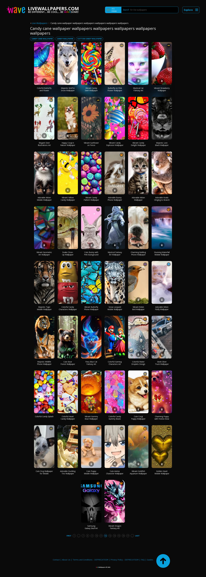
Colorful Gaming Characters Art (115, 362)
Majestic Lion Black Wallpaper (162, 144)
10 (96, 536)
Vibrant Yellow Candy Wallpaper (68, 198)
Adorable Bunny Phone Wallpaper (115, 198)
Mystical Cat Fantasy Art (138, 89)
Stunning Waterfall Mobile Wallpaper (162, 253)
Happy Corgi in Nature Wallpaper (67, 144)
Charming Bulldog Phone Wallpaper (138, 253)
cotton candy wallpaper (89, 38)
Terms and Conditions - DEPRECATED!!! (90, 559)
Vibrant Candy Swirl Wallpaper (91, 89)
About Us (66, 559)
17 (128, 536)
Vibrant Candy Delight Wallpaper (138, 144)
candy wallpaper (65, 38)
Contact (56, 559)
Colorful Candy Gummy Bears (115, 417)
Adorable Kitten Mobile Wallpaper (44, 198)
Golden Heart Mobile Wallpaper (161, 472)
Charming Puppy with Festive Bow (161, 417)
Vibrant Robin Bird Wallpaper (138, 308)
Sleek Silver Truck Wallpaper (162, 362)
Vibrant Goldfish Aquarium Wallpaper (138, 472)
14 (114, 536)
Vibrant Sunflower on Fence (91, 144)
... (78, 536)
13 (110, 536)
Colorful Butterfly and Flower (44, 89)
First (69, 536)
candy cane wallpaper (42, 38)
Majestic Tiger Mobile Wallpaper (44, 308)
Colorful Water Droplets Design (138, 362)
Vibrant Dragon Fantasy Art (114, 527)
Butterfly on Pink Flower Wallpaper (114, 89)
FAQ (143, 559)
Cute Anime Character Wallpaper (114, 472)
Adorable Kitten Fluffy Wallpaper (162, 308)
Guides (150, 559)
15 (119, 536)
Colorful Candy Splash (44, 416)
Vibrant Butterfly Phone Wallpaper (91, 308)
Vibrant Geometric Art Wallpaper (44, 253)
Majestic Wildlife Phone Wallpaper (44, 362)
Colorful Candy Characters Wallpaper (68, 308)
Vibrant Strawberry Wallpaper (162, 89)
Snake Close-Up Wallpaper (67, 253)
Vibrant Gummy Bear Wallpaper (91, 417)
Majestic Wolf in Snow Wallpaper (68, 89)
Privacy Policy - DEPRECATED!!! (124, 559)
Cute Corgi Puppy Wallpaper (138, 417)
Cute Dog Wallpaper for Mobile (44, 472)
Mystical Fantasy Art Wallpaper (115, 253)
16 (123, 536)
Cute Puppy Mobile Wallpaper (91, 472)
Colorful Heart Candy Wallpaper (68, 417)
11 (101, 536)
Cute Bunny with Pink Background (91, 253)
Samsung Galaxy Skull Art (91, 527)
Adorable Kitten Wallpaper (138, 198)
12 (105, 536)
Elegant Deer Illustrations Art (44, 144)
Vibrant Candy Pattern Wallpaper (91, 198)
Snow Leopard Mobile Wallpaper (114, 308)
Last (137, 536)
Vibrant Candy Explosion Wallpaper (114, 144)
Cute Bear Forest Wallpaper (68, 362)
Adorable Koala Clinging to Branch (162, 198)
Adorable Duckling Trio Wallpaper (67, 472)
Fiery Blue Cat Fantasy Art (91, 362)
